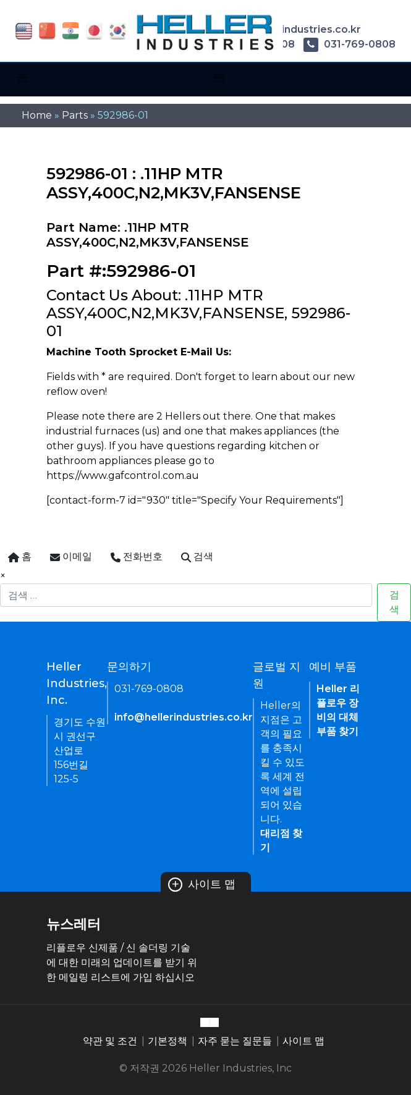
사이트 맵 (202, 884)
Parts (75, 115)
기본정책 (167, 1041)
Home (37, 115)
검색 (394, 602)
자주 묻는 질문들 (235, 1041)
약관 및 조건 (110, 1041)
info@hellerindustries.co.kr (183, 717)
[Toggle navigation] (22, 78)
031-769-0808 (349, 44)
